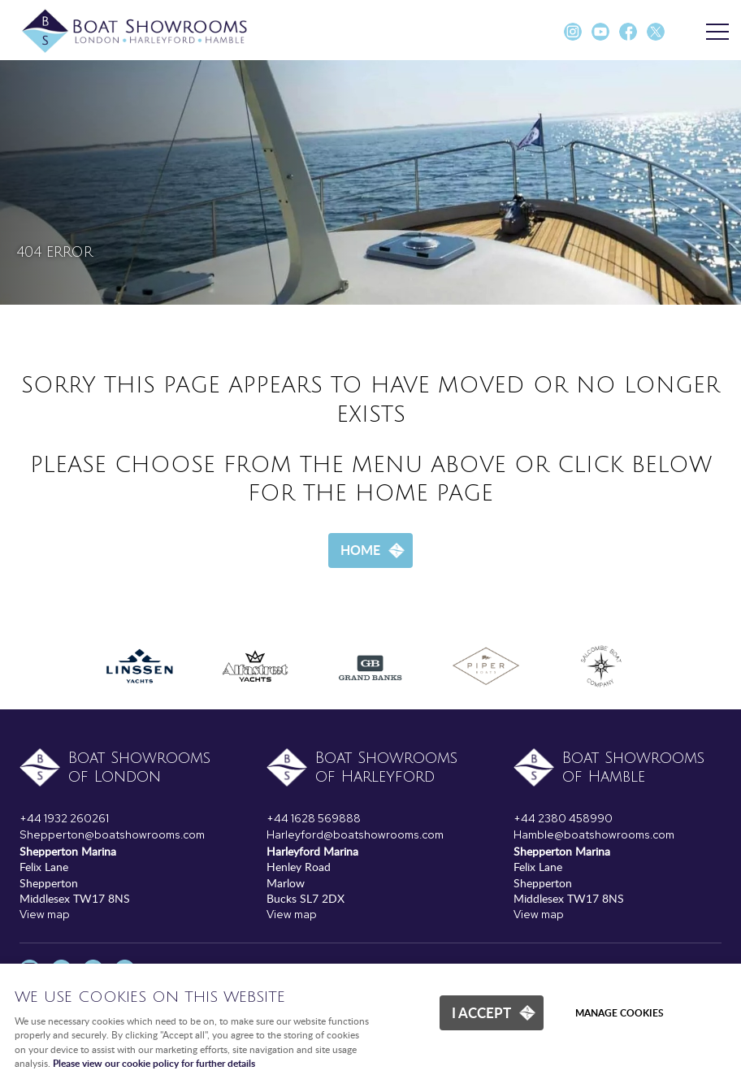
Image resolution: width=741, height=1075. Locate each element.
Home (360, 549)
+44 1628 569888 (313, 818)
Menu (712, 32)
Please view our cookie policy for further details (154, 1063)
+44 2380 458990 (563, 818)
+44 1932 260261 (64, 818)
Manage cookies (619, 1013)
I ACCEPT (481, 1012)
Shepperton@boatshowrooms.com (112, 834)
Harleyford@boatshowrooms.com (355, 834)
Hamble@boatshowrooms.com (594, 834)
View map (45, 914)
